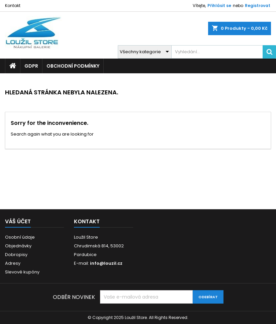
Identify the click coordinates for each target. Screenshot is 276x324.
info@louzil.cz (106, 263)
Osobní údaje (20, 237)
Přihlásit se (219, 5)
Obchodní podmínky (73, 66)
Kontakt (12, 5)
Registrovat (257, 5)
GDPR (31, 66)
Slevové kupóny (22, 272)
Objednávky (18, 246)
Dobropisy (16, 254)
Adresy (12, 263)
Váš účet (18, 221)
